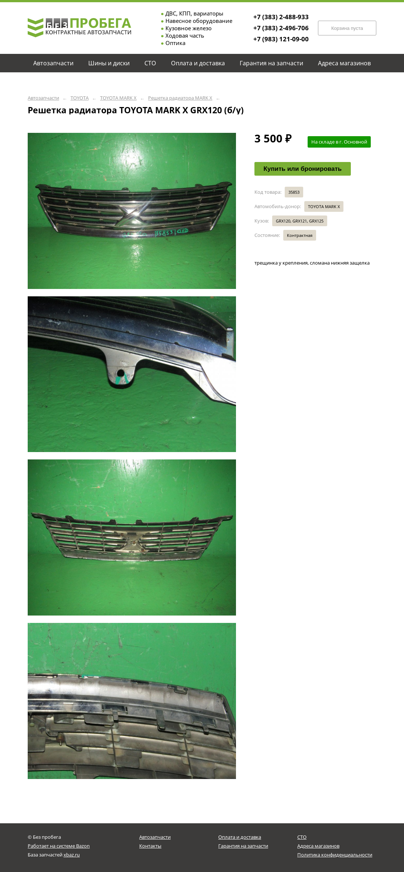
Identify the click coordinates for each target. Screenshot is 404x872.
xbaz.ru (72, 854)
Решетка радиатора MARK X (180, 98)
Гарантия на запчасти (243, 845)
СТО (302, 837)
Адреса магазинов (318, 845)
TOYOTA (80, 98)
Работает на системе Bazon (59, 845)
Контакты (150, 845)
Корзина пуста (347, 28)
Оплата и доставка (239, 837)
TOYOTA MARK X (118, 98)
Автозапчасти (43, 98)
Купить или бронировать (303, 168)
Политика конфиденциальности (334, 854)
